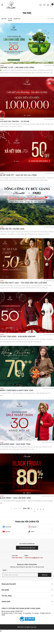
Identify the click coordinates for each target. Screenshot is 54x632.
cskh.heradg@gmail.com (34, 557)
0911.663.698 (17, 557)
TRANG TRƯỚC (16, 508)
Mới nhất (4, 18)
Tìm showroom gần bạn (27, 548)
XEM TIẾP (27, 508)
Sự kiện (10, 18)
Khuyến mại (17, 18)
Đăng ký (44, 575)
